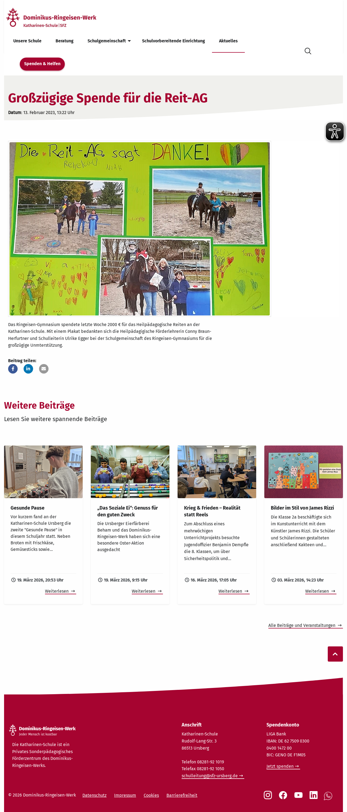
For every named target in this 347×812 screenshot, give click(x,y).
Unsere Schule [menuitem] (27, 40)
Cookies (151, 795)
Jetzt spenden (280, 766)
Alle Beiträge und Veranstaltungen (302, 625)
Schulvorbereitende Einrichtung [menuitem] (173, 40)
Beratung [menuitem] (64, 40)
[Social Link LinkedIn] (314, 798)
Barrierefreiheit (181, 795)
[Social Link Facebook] (284, 798)
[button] (13, 369)
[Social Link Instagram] (268, 798)
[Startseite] (60, 17)
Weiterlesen (57, 591)
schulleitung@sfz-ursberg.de (210, 775)
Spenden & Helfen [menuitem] (42, 63)
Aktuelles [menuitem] (228, 40)
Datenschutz (94, 795)
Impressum (125, 795)
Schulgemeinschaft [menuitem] (107, 40)
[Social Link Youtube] (299, 798)
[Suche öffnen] (308, 50)
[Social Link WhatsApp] (329, 799)
